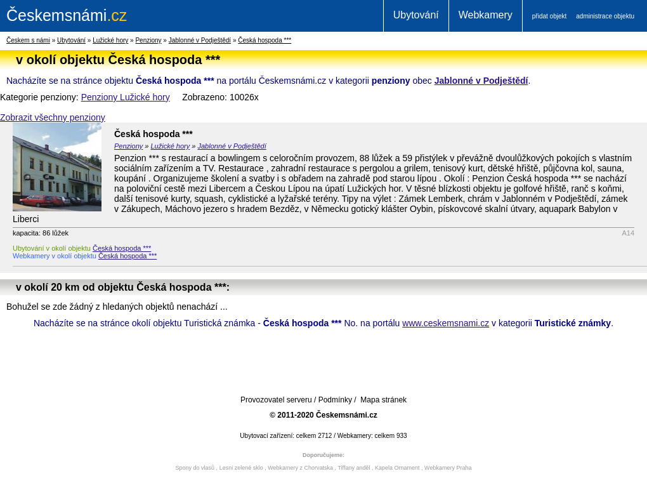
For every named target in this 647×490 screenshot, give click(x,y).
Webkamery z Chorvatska (300, 468)
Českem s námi (28, 40)
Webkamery (486, 15)
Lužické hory (110, 40)
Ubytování (416, 15)
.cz (66, 15)
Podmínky (335, 399)
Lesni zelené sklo (241, 468)
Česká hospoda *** (264, 40)
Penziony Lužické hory (125, 97)
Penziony (148, 40)
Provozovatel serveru (276, 399)
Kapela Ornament (397, 468)
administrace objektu (605, 16)
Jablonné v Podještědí (200, 40)
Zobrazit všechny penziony (52, 117)
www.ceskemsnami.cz (445, 323)
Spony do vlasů (195, 468)
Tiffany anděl (353, 468)
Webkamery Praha (447, 468)
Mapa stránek (383, 399)
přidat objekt (549, 16)
